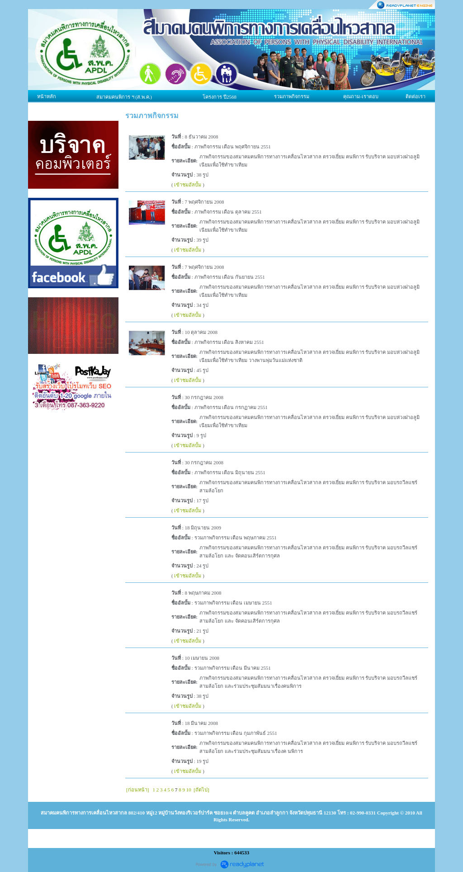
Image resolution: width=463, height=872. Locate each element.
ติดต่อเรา (415, 96)
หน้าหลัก (46, 96)
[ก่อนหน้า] (137, 789)
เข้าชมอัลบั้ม (187, 184)
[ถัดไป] (201, 789)
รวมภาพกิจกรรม (291, 96)
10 (188, 789)
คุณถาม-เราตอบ (360, 96)
